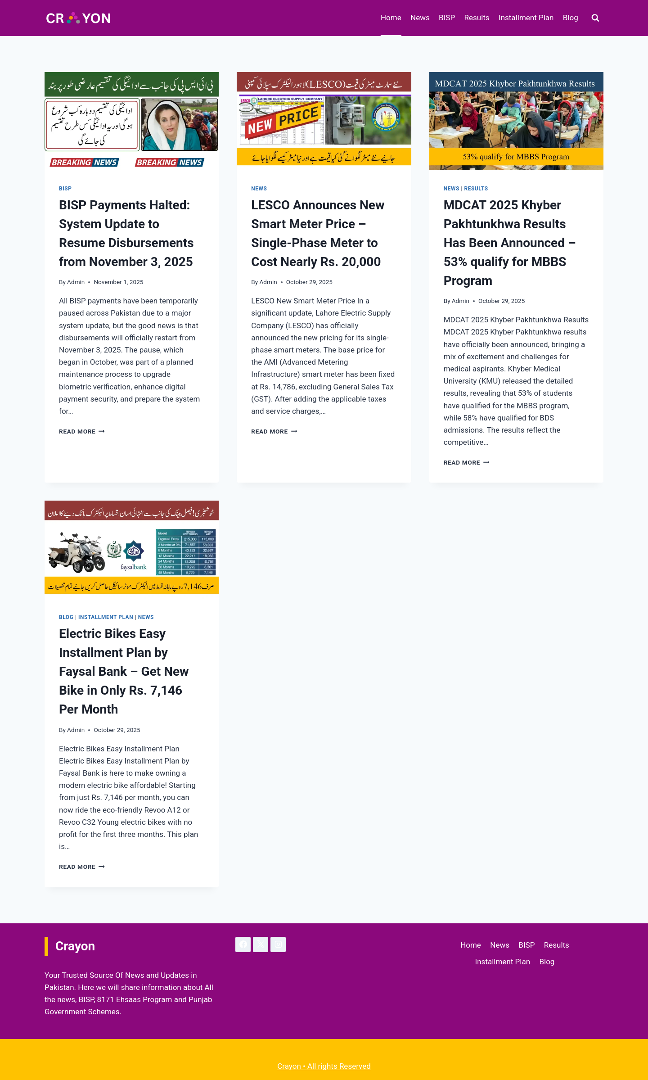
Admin (76, 281)
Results (477, 17)
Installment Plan (526, 17)
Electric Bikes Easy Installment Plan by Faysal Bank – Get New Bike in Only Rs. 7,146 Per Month (124, 671)
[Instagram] (278, 944)
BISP (447, 17)
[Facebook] (243, 944)
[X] (260, 944)
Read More (82, 431)
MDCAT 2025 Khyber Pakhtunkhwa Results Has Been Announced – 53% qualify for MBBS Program (510, 243)
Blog (570, 17)
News (420, 17)
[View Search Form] (595, 18)
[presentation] (132, 121)
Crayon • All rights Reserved (324, 1066)
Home (391, 17)
